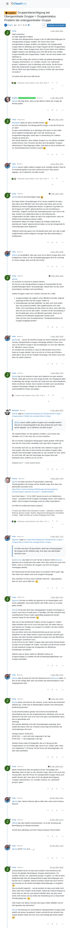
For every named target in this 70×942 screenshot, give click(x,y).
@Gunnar (20, 536)
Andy (14, 164)
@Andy (20, 193)
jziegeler (15, 98)
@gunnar (15, 540)
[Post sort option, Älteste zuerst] (44, 25)
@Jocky (40, 98)
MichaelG (15, 410)
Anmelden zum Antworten (56, 25)
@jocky (15, 101)
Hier (24, 849)
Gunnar (14, 478)
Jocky (14, 31)
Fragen (10, 25)
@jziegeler (21, 119)
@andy (14, 197)
